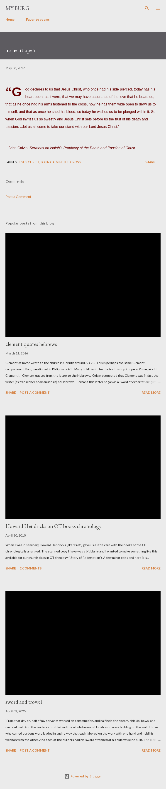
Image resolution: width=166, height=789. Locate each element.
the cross (72, 162)
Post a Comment (18, 196)
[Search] (147, 8)
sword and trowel (23, 701)
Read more (151, 392)
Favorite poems (38, 19)
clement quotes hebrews (31, 343)
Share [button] (150, 162)
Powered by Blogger (83, 776)
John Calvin (51, 162)
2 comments (31, 568)
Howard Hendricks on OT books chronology (53, 526)
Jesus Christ (28, 162)
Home (10, 19)
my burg (17, 8)
